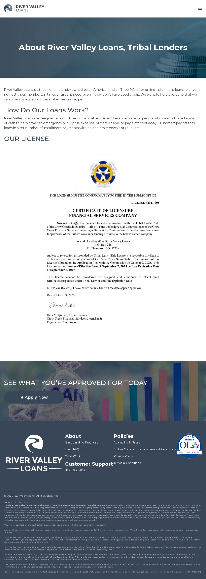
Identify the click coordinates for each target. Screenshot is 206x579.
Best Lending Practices (81, 442)
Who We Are (74, 456)
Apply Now (34, 397)
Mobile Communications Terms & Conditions (145, 449)
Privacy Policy (123, 456)
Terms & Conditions (127, 463)
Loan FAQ (72, 449)
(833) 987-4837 (76, 470)
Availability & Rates (127, 442)
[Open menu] (200, 8)
